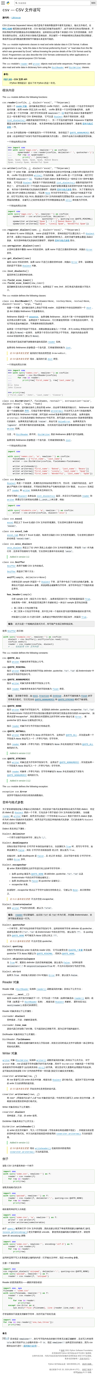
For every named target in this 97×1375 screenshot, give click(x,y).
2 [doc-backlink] (7, 1338)
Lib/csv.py (16, 17)
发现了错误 (86, 1369)
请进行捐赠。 (87, 1364)
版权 (63, 1350)
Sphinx (80, 1372)
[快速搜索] (52, 3)
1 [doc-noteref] (63, 113)
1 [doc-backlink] (6, 1338)
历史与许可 (84, 1359)
